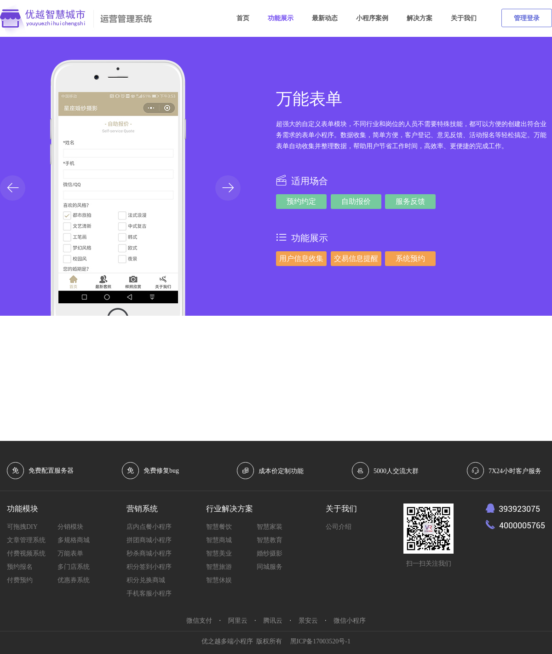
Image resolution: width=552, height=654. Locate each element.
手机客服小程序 (149, 593)
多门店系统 (74, 566)
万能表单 (70, 553)
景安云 (308, 620)
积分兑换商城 (145, 580)
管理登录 (527, 18)
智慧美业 (219, 553)
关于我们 (464, 18)
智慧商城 (219, 540)
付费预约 (20, 580)
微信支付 (199, 620)
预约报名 (20, 566)
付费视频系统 (26, 553)
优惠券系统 (74, 580)
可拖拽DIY (22, 526)
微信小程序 (350, 620)
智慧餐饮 (219, 526)
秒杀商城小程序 (149, 553)
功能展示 (280, 18)
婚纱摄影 (269, 553)
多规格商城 (74, 540)
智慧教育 (269, 540)
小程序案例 (372, 18)
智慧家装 (269, 526)
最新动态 (325, 18)
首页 (242, 18)
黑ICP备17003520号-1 (320, 641)
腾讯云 (272, 620)
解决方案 (419, 18)
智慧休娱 (219, 580)
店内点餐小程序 (149, 526)
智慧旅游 (219, 566)
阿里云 (237, 620)
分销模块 (70, 526)
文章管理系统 (26, 540)
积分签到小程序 (149, 566)
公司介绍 (338, 526)
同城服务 (269, 566)
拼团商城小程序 (149, 540)
